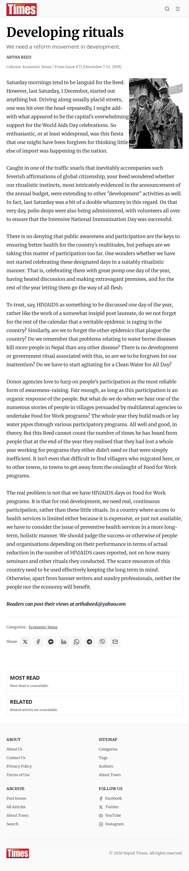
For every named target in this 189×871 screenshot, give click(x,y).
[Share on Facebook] (38, 641)
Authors (106, 766)
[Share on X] (25, 641)
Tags (103, 757)
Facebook (110, 798)
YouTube (110, 815)
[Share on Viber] (102, 641)
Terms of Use (18, 774)
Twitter (109, 806)
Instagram (111, 824)
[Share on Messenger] (51, 641)
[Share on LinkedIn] (63, 641)
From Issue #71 (88, 66)
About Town (110, 774)
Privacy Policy (19, 766)
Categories (108, 749)
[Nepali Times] (17, 853)
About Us (14, 749)
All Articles (16, 806)
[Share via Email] (115, 641)
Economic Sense (43, 627)
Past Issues (16, 798)
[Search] (167, 9)
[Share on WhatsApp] (76, 641)
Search (12, 824)
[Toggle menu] (178, 9)
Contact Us (15, 757)
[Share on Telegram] (89, 641)
